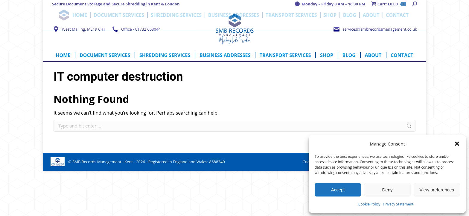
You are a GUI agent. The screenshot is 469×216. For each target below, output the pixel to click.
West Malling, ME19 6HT (78, 29)
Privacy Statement (398, 204)
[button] (457, 144)
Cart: (388, 4)
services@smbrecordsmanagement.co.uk (375, 29)
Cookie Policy (369, 204)
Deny (387, 189)
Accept (338, 189)
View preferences (437, 189)
